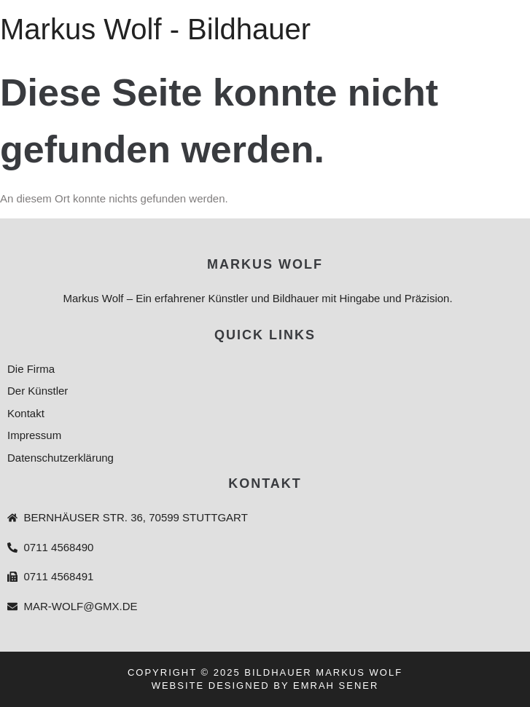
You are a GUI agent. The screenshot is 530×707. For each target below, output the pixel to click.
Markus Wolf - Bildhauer (155, 29)
